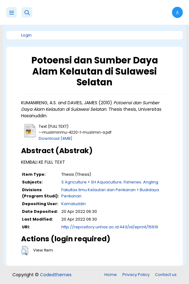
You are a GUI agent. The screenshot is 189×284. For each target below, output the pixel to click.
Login (26, 35)
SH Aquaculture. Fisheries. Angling (124, 182)
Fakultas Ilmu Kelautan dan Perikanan (98, 189)
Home (110, 274)
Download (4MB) (55, 138)
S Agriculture (74, 182)
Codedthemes (56, 275)
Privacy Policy (136, 274)
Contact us (166, 274)
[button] (27, 12)
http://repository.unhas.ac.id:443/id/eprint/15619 (109, 227)
